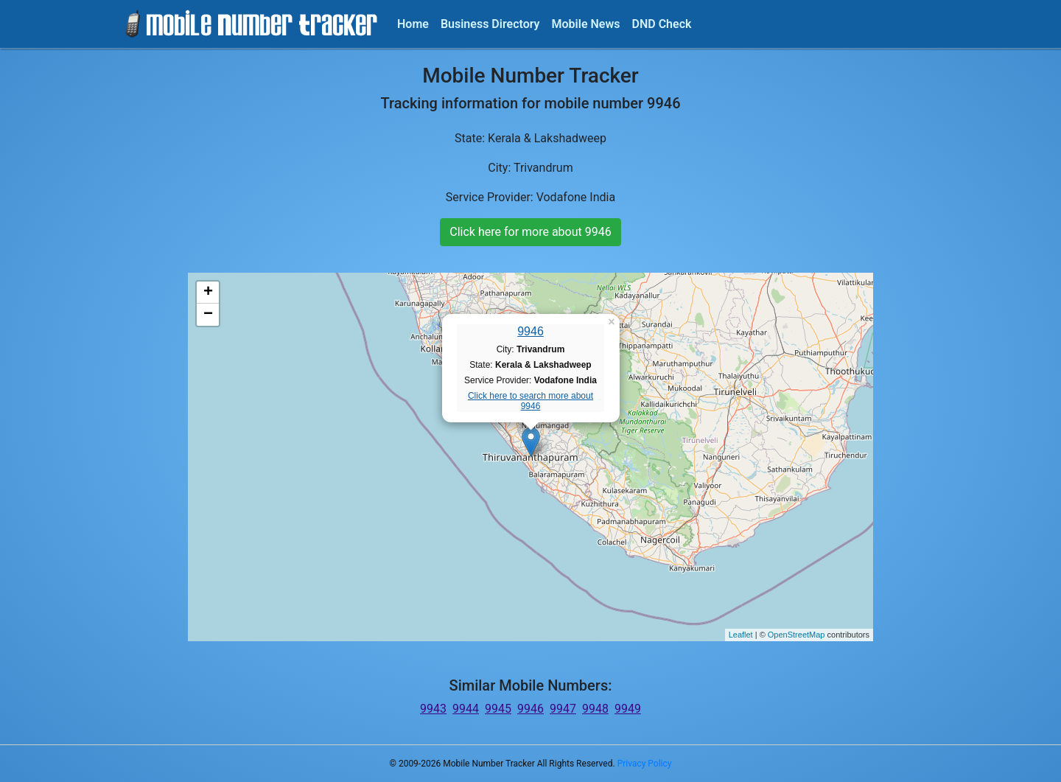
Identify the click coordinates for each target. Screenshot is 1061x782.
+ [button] (208, 293)
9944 (465, 709)
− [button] (208, 315)
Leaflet (741, 634)
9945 (498, 709)
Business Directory (490, 24)
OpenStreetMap (796, 634)
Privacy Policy (644, 763)
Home (413, 24)
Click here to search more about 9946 (530, 401)
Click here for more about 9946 (530, 232)
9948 (595, 709)
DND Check (661, 24)
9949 (627, 709)
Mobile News (586, 24)
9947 (563, 709)
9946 (530, 331)
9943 (433, 709)
